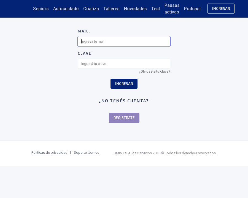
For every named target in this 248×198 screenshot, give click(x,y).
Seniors (41, 8)
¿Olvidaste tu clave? (154, 71)
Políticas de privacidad (49, 152)
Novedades (135, 8)
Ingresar (221, 8)
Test (155, 8)
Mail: (84, 31)
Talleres (111, 8)
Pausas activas (172, 9)
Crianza (91, 8)
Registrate (124, 118)
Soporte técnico (86, 152)
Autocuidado (66, 8)
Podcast (192, 8)
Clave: (85, 53)
